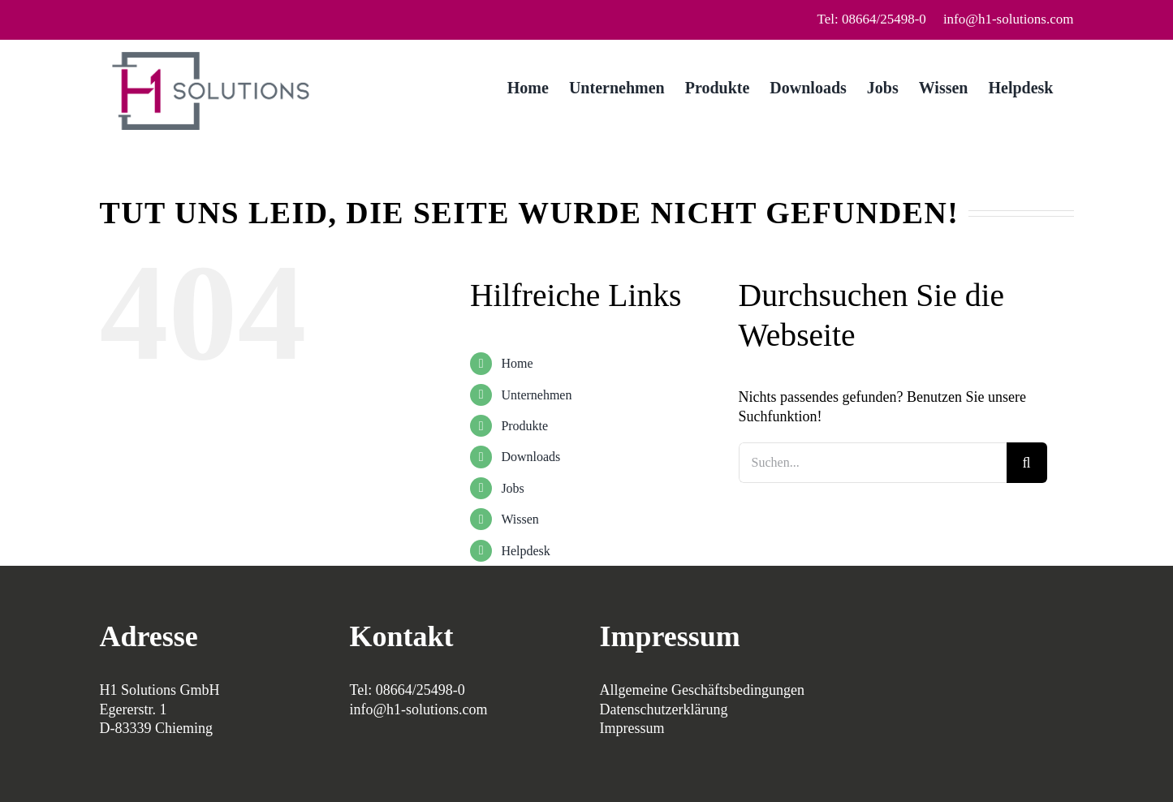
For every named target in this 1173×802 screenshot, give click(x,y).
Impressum (632, 728)
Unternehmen (536, 395)
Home (517, 363)
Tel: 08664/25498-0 (871, 19)
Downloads (530, 457)
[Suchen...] (873, 462)
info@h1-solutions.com (1008, 19)
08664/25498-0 (420, 690)
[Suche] (1027, 462)
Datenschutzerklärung (664, 709)
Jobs (512, 488)
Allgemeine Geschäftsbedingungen (702, 690)
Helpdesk (525, 551)
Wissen (519, 519)
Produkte (524, 426)
